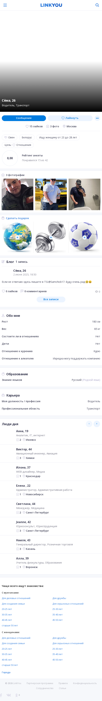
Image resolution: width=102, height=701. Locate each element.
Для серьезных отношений (68, 603)
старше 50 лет (10, 625)
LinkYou (17, 683)
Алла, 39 (22, 558)
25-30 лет (57, 609)
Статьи (62, 688)
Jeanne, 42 (23, 522)
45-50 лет (57, 619)
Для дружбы (59, 598)
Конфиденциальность (85, 683)
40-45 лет (7, 619)
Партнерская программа (40, 683)
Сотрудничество (45, 688)
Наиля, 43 (23, 540)
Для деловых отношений (16, 598)
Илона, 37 (23, 467)
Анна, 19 (22, 431)
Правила (63, 683)
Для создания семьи (13, 603)
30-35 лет (7, 614)
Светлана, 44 (25, 504)
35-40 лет (57, 614)
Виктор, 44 (24, 449)
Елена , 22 (23, 486)
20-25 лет (7, 609)
